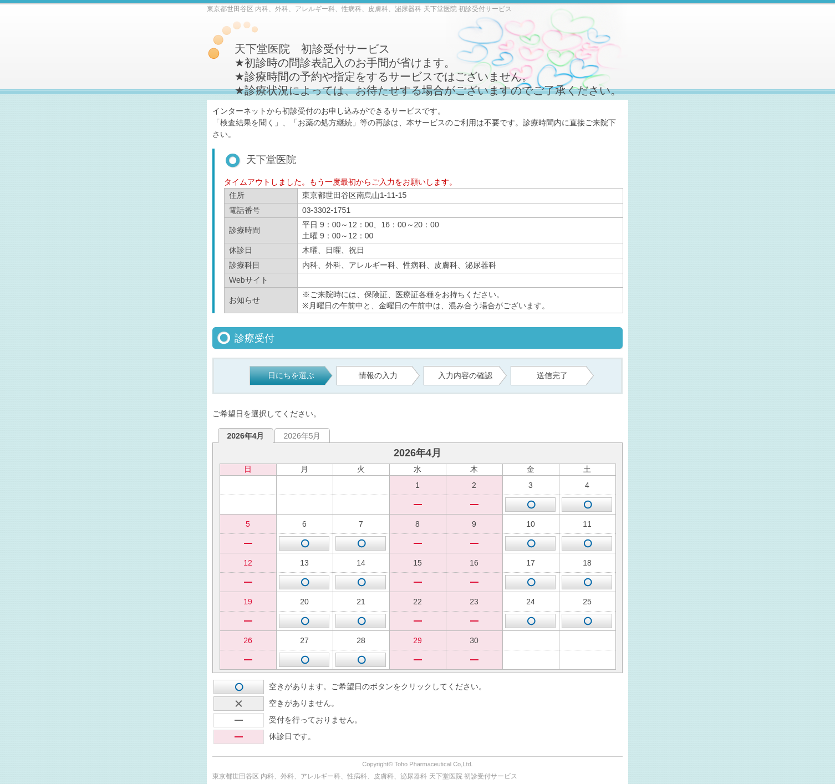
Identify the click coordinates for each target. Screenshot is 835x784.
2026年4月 (245, 435)
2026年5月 (302, 435)
